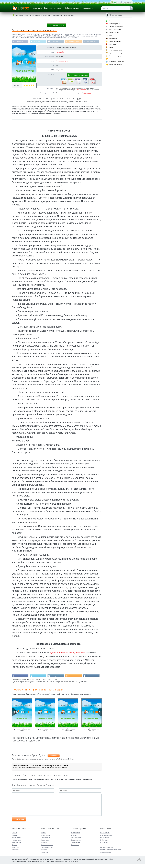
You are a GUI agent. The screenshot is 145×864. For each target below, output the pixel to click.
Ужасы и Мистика (47, 847)
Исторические (16, 840)
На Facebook (19, 41)
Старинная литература (115, 56)
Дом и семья (112, 44)
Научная (44, 842)
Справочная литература (116, 53)
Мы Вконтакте (92, 41)
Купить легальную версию (78, 75)
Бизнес (111, 47)
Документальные (114, 32)
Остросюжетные (76, 840)
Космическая (45, 840)
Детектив (15, 835)
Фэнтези (44, 849)
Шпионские (15, 849)
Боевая (43, 832)
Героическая (45, 835)
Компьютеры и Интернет (116, 61)
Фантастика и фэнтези (115, 21)
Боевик (14, 832)
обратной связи (72, 861)
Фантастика (87, 8)
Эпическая (44, 852)
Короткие (74, 835)
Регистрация (127, 2)
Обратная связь (105, 852)
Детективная (45, 837)
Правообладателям (106, 847)
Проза (110, 35)
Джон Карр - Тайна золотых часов (22, 729)
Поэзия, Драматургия (115, 64)
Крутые (14, 844)
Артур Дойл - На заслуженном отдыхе (45, 729)
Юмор (110, 59)
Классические (16, 842)
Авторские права (57, 25)
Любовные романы (72, 8)
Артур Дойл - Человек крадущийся (68, 729)
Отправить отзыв (19, 819)
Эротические (75, 844)
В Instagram (55, 41)
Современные (75, 842)
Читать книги (37, 8)
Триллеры (15, 847)
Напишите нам (81, 90)
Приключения (113, 38)
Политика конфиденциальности (110, 849)
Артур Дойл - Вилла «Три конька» (91, 729)
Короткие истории (62, 61)
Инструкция (87, 93)
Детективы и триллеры (52, 8)
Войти (116, 2)
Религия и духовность (115, 50)
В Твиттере (37, 41)
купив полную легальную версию (67, 652)
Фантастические (76, 837)
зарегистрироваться (34, 767)
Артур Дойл (60, 52)
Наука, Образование (115, 29)
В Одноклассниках (75, 41)
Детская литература (115, 41)
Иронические (16, 837)
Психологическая (47, 844)
